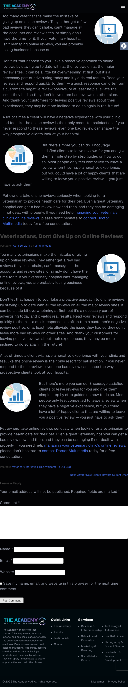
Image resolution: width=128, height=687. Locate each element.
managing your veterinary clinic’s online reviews (84, 445)
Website (7, 571)
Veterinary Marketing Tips (28, 467)
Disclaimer (97, 681)
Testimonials (61, 638)
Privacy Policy (117, 681)
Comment (10, 502)
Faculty (58, 632)
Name (6, 548)
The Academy (62, 626)
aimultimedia (43, 245)
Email (6, 560)
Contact (59, 644)
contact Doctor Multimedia (65, 450)
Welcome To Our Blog (58, 467)
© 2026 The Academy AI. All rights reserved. (29, 681)
